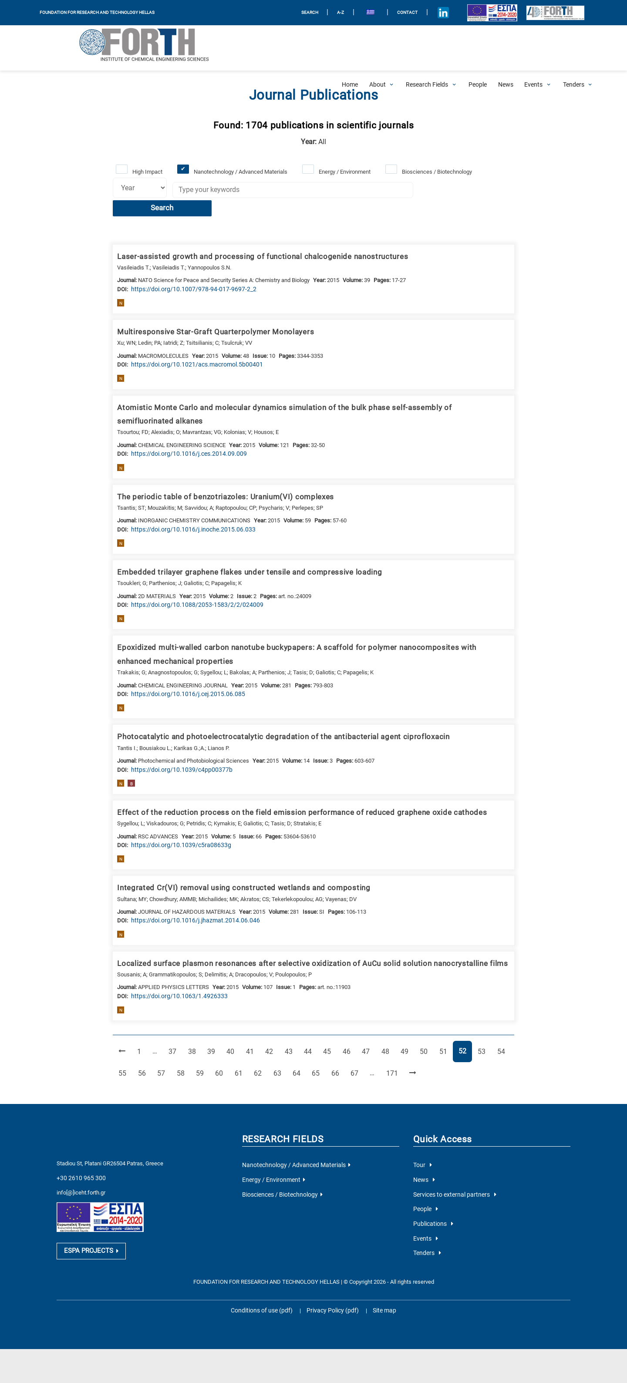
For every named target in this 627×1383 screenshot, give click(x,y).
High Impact (147, 171)
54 (499, 1026)
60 (221, 1048)
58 (182, 1048)
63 (278, 1048)
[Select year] (138, 188)
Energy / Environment (343, 171)
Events (424, 1211)
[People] (478, 48)
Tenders (426, 1224)
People (424, 1182)
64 (297, 1048)
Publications (431, 1197)
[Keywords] (289, 191)
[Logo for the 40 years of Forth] (550, 12)
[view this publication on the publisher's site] (186, 271)
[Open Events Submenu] (533, 48)
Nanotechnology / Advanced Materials (240, 171)
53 (480, 1026)
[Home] (350, 48)
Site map (379, 1282)
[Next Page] (409, 1049)
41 (251, 1026)
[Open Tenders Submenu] (573, 48)
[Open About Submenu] (377, 48)
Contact (397, 12)
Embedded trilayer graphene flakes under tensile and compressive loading (240, 552)
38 (194, 1026)
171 (390, 1048)
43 (289, 1026)
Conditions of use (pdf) (265, 1282)
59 (202, 1048)
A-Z (331, 12)
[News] (505, 48)
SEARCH (301, 12)
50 (423, 1026)
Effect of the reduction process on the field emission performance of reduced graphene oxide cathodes (288, 791)
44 (308, 1026)
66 (335, 1048)
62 (259, 1048)
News (423, 1154)
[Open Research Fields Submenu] (427, 48)
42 (270, 1026)
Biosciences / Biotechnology (435, 171)
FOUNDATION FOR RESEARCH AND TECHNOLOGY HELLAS (97, 12)
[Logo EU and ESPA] (483, 12)
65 (316, 1048)
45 (327, 1026)
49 (404, 1026)
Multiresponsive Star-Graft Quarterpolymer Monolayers (208, 314)
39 (213, 1026)
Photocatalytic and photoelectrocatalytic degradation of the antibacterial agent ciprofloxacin (272, 716)
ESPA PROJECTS (89, 1223)
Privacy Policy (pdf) (331, 1282)
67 (354, 1048)
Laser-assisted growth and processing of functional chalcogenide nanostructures (252, 239)
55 (125, 1048)
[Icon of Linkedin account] (434, 12)
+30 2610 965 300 (78, 1153)
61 (240, 1048)
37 (175, 1026)
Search (453, 191)
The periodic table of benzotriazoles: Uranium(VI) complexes (218, 477)
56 (144, 1048)
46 (347, 1026)
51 (442, 1026)
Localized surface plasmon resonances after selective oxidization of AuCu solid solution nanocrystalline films (300, 941)
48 (385, 1026)
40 (232, 1026)
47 (366, 1026)
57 (163, 1048)
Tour (421, 1140)
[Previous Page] (122, 1027)
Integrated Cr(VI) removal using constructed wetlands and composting (234, 866)
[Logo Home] (85, 48)
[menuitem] (361, 13)
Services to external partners (451, 1168)
